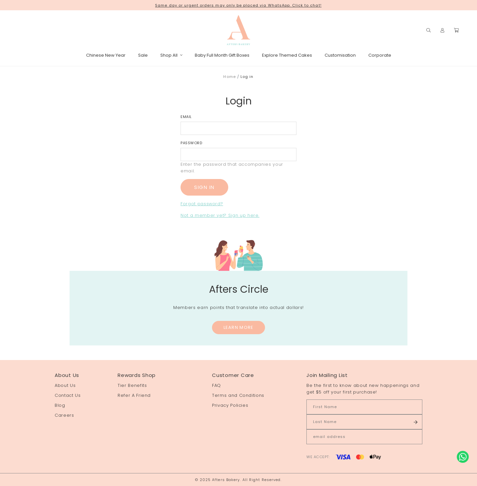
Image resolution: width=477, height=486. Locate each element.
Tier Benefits (132, 385)
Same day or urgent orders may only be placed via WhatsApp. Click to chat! (238, 5)
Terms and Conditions (238, 395)
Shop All (171, 55)
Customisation (340, 55)
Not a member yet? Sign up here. (220, 215)
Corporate (379, 55)
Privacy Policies (230, 405)
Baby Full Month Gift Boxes (222, 55)
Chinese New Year (106, 55)
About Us (65, 385)
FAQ (216, 385)
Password (191, 143)
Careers (64, 415)
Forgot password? (202, 204)
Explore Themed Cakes (287, 55)
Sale (143, 55)
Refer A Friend (134, 395)
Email (186, 116)
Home (229, 76)
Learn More (239, 327)
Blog (60, 405)
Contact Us (68, 395)
